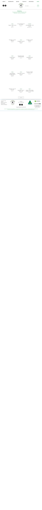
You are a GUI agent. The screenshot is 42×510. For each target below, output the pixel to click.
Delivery (2, 101)
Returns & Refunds (4, 102)
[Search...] (30, 6)
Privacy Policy (3, 103)
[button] (38, 6)
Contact (21, 101)
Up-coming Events (21, 102)
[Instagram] (3, 5)
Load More (21, 97)
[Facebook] (5, 5)
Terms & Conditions (4, 104)
